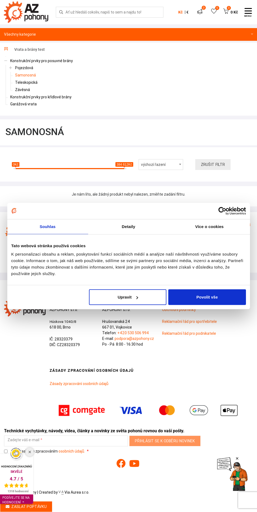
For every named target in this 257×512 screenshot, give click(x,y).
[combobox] (161, 164)
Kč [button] (180, 12)
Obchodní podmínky (179, 309)
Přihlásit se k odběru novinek (165, 441)
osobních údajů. (72, 451)
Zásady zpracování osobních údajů (79, 383)
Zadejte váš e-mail (23, 440)
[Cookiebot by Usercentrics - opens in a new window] (222, 211)
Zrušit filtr (213, 164)
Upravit (128, 297)
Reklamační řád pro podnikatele (189, 333)
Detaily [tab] (128, 226)
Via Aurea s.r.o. (74, 492)
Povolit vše (207, 297)
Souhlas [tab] (48, 226)
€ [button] (187, 12)
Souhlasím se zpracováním (45, 451)
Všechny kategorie (128, 34)
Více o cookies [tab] (209, 226)
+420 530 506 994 (133, 332)
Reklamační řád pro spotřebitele (189, 321)
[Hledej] (61, 12)
